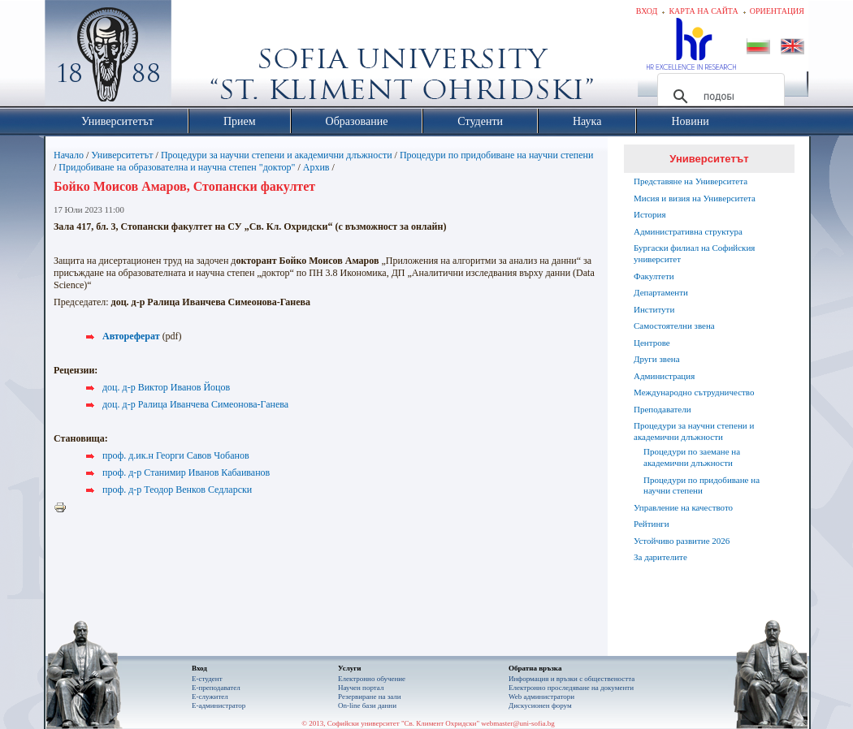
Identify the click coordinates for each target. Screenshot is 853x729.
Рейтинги (651, 523)
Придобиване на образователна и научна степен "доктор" (176, 167)
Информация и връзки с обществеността (571, 679)
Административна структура (688, 231)
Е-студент (207, 679)
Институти (654, 309)
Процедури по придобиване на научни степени (497, 155)
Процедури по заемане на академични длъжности (691, 457)
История (649, 214)
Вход (647, 10)
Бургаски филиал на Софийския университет (694, 253)
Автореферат (131, 336)
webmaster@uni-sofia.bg (518, 723)
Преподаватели (662, 409)
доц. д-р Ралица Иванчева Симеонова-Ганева (195, 404)
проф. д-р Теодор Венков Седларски (177, 489)
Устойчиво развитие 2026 (682, 541)
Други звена (657, 359)
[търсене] (719, 96)
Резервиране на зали (369, 696)
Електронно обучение (371, 679)
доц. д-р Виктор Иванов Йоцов (166, 387)
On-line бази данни (367, 705)
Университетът (122, 155)
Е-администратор (218, 705)
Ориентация (777, 10)
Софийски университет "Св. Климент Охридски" (200, 57)
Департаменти (661, 292)
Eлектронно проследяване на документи (571, 688)
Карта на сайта (703, 10)
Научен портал (360, 688)
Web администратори (541, 696)
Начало (69, 155)
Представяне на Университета (690, 181)
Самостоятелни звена (674, 325)
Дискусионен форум (540, 705)
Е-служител (210, 696)
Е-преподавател (216, 688)
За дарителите (660, 557)
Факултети (654, 276)
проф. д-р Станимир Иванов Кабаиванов (186, 472)
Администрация (664, 376)
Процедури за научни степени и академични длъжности (276, 155)
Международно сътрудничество (694, 392)
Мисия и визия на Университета (695, 198)
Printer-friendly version (64, 508)
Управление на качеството (683, 507)
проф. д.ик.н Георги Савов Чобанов (175, 455)
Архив (316, 167)
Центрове (652, 342)
